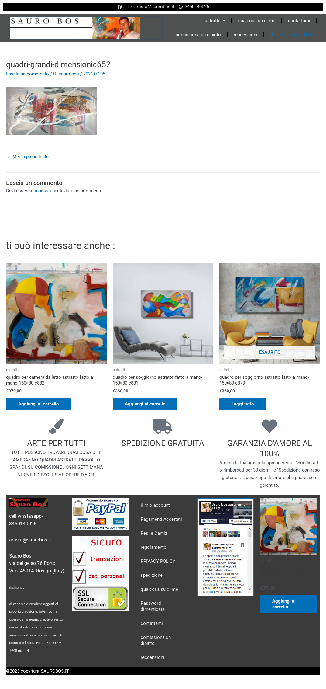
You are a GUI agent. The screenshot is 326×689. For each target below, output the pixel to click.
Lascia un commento (27, 74)
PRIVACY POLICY (158, 561)
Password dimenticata (153, 606)
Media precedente (28, 156)
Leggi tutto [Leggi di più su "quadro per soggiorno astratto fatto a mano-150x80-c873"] (243, 404)
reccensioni (245, 34)
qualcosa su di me (256, 20)
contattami (299, 20)
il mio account (155, 505)
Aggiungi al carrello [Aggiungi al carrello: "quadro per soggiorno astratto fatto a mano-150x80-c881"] (145, 404)
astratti (215, 20)
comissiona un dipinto (198, 34)
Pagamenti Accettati (161, 519)
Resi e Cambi (154, 533)
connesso (41, 190)
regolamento (153, 547)
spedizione (152, 575)
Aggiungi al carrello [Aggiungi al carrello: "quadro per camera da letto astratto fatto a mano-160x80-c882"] (38, 404)
